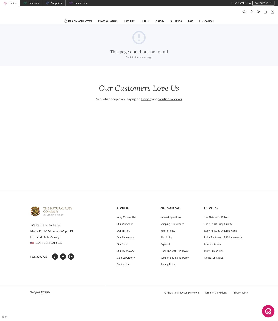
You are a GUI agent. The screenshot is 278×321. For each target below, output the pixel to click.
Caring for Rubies (213, 257)
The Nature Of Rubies (216, 217)
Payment (165, 244)
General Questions (170, 217)
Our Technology (125, 250)
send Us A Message (48, 237)
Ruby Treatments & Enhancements (223, 237)
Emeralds (34, 3)
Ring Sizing (166, 237)
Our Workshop (125, 223)
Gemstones (80, 3)
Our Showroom (125, 237)
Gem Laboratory (126, 257)
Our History (123, 230)
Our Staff (122, 244)
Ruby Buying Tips (213, 250)
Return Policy (167, 230)
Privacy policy (240, 292)
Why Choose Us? (126, 217)
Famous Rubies (212, 244)
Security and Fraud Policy (174, 257)
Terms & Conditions (216, 292)
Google (146, 99)
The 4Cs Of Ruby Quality (218, 223)
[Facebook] (63, 256)
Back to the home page (139, 59)
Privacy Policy (168, 264)
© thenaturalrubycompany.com (181, 292)
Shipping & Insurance (172, 223)
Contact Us (123, 264)
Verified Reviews (170, 99)
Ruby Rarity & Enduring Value (220, 230)
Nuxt (4, 317)
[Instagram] (71, 256)
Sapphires (56, 3)
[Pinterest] (55, 256)
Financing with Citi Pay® (174, 250)
